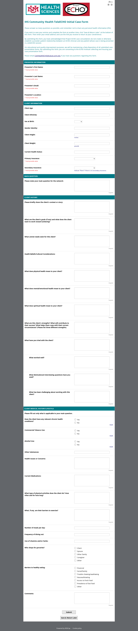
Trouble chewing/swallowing (88, 574)
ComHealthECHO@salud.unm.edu (48, 56)
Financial (80, 568)
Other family (82, 554)
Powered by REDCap (63, 628)
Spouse (80, 551)
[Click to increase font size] (108, 4)
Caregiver (80, 557)
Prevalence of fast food (86, 583)
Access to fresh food (85, 580)
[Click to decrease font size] (111, 4)
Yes (78, 420)
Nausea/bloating (83, 577)
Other (79, 560)
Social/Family (82, 571)
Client (79, 548)
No (78, 423)
